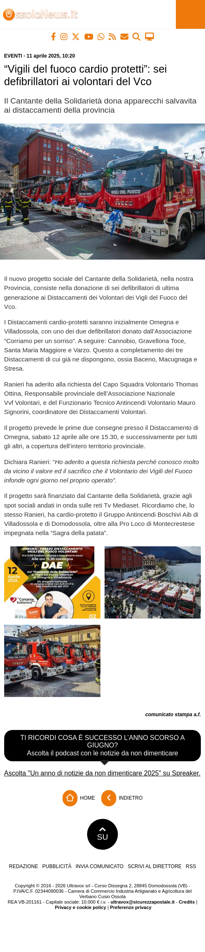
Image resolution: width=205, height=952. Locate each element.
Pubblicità (57, 866)
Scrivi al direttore (154, 866)
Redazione (23, 866)
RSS (191, 866)
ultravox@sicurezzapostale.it (142, 901)
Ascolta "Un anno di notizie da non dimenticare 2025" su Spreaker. (102, 773)
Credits (187, 901)
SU (102, 834)
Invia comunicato (100, 866)
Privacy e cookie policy (80, 907)
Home (78, 798)
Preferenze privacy (131, 907)
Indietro (122, 798)
